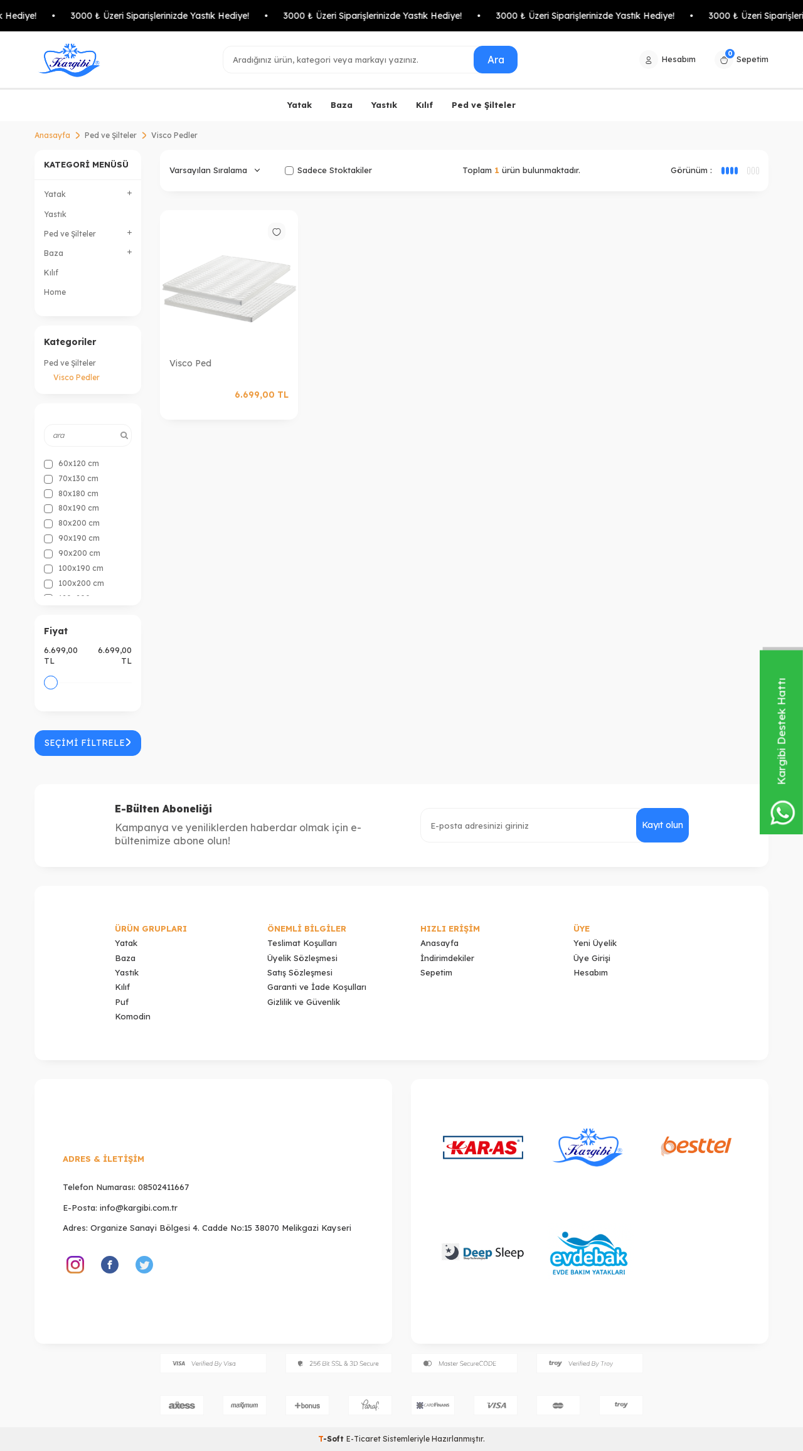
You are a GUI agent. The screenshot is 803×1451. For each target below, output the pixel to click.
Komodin (133, 1016)
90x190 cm (72, 538)
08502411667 (163, 1187)
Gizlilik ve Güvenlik (303, 1002)
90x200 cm (72, 553)
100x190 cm (74, 568)
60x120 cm (71, 464)
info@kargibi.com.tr (139, 1208)
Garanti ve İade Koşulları (316, 987)
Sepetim (436, 972)
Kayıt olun (662, 825)
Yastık (384, 105)
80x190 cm (71, 508)
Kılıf (424, 105)
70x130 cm (71, 479)
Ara (495, 59)
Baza (342, 105)
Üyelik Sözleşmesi (302, 958)
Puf (122, 1002)
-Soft (332, 1438)
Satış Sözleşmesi (299, 972)
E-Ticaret (363, 1438)
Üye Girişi (591, 958)
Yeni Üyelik (595, 943)
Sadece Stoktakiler (328, 170)
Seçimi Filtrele (88, 742)
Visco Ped (190, 363)
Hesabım (590, 972)
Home (55, 292)
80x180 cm (71, 494)
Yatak (299, 105)
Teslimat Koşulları (302, 943)
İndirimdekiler (447, 958)
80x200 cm (72, 523)
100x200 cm (74, 583)
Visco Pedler (76, 377)
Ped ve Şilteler (484, 105)
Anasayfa (52, 135)
